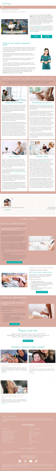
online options (32, 31)
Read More (3, 372)
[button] (2, 7)
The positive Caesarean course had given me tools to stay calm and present (12, 397)
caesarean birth (43, 160)
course (24, 135)
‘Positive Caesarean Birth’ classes (47, 105)
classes (6, 122)
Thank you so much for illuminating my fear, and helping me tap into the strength (41, 366)
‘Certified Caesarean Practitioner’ (40, 27)
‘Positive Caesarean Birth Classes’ (19, 171)
